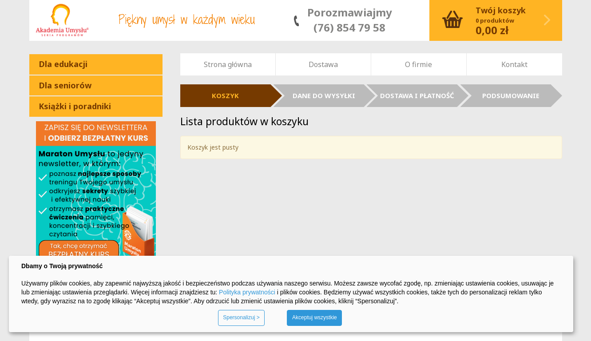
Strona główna (228, 64)
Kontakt (514, 64)
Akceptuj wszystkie (314, 317)
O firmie (418, 64)
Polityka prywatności (247, 292)
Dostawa (323, 64)
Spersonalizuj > (241, 317)
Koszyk (495, 20)
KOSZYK (225, 95)
